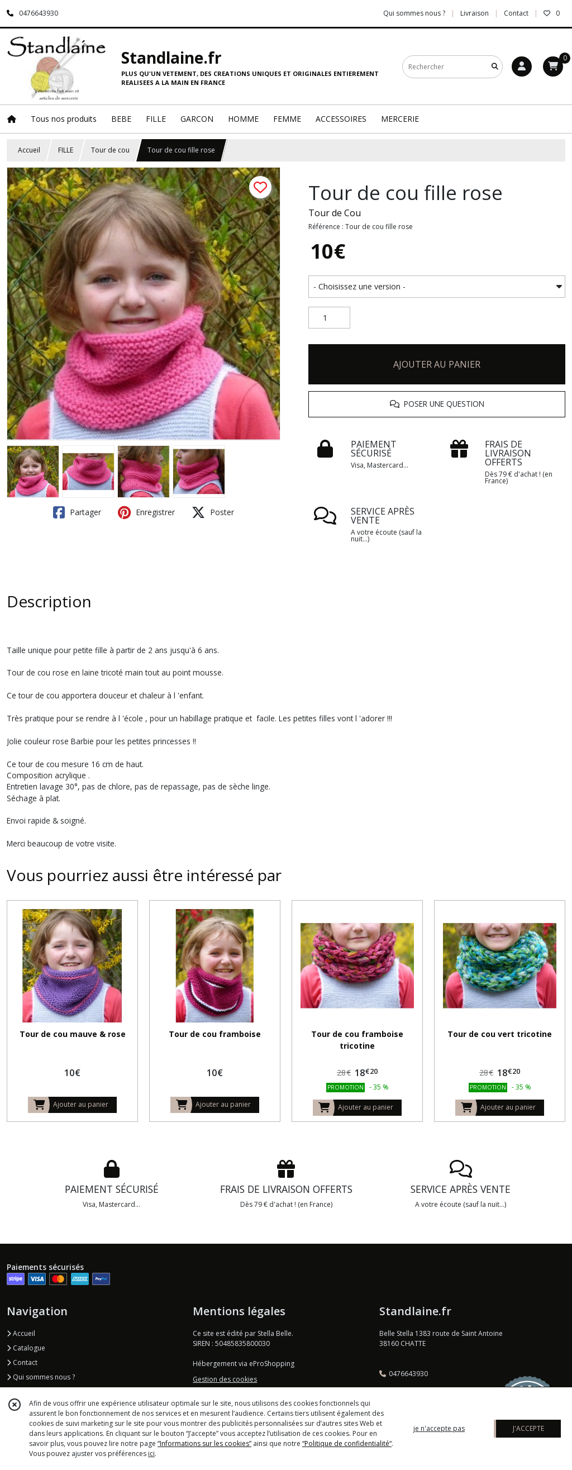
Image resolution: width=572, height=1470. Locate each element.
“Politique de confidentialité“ (347, 1443)
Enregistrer (146, 512)
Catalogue (26, 1348)
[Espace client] (521, 66)
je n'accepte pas (439, 1428)
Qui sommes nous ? (41, 1377)
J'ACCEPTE (528, 1428)
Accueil (29, 150)
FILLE (65, 150)
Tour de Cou (334, 213)
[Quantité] (329, 318)
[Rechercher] (495, 67)
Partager (77, 512)
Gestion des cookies (225, 1379)
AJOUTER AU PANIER (436, 364)
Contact (516, 13)
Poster (213, 512)
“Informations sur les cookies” (204, 1443)
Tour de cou (110, 150)
